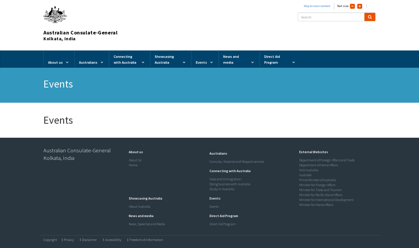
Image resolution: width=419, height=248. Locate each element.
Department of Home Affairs (318, 165)
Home (133, 165)
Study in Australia (222, 189)
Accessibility (113, 239)
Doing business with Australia (230, 184)
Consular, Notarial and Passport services (237, 161)
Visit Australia (308, 170)
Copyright (50, 239)
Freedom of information (146, 239)
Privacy (69, 239)
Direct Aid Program (223, 224)
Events (214, 206)
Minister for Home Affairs (316, 204)
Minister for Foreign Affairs (317, 185)
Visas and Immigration (226, 179)
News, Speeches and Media (147, 224)
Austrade (305, 175)
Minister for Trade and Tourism (320, 190)
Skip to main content (317, 6)
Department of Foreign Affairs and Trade (327, 160)
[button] (134, 152)
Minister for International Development (326, 200)
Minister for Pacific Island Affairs (320, 195)
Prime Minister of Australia (317, 180)
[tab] (168, 152)
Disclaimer (89, 239)
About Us (135, 160)
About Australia (139, 206)
